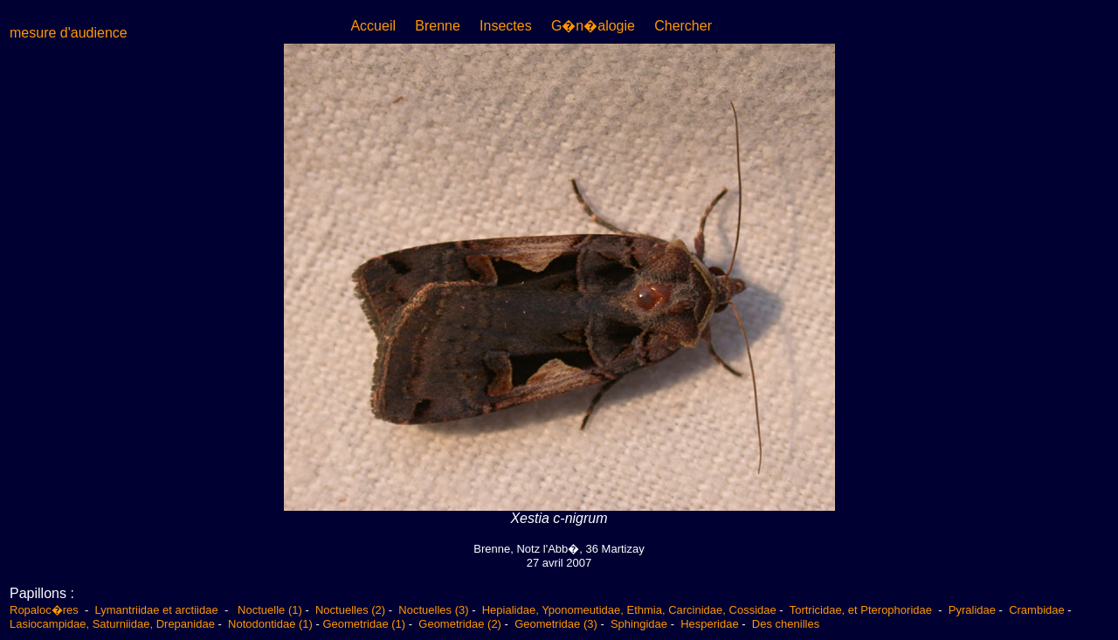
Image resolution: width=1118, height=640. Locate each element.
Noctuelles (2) (350, 609)
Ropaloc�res (45, 609)
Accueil (373, 25)
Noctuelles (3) (433, 609)
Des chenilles (785, 623)
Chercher (683, 25)
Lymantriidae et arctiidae (156, 609)
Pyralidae (972, 609)
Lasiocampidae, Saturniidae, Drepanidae (112, 623)
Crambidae (1037, 609)
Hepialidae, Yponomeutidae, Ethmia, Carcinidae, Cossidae (629, 609)
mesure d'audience (69, 32)
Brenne (437, 25)
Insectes (506, 25)
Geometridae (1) (363, 623)
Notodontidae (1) (270, 623)
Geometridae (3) (555, 623)
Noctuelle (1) (270, 609)
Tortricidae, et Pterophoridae (862, 609)
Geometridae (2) (459, 623)
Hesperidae (709, 623)
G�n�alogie (593, 25)
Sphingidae (639, 623)
